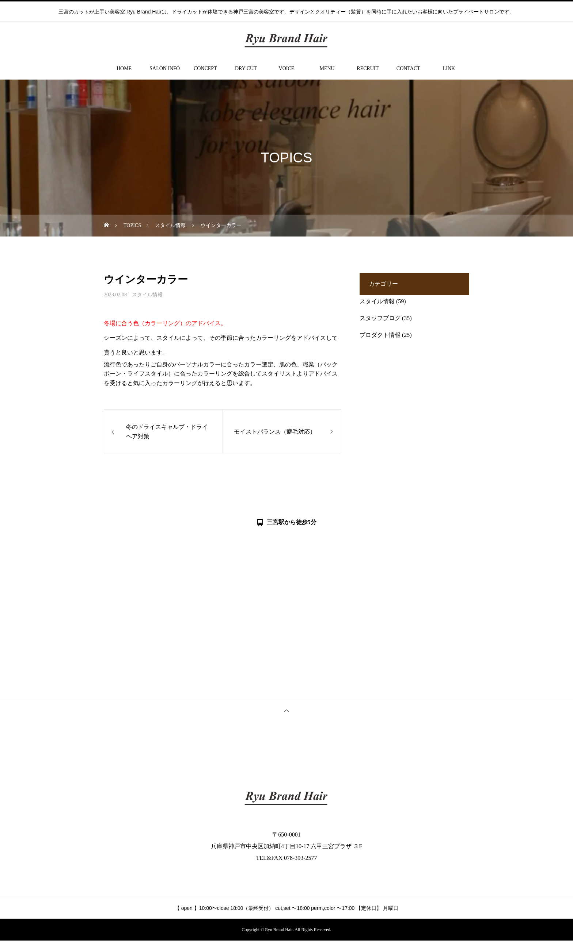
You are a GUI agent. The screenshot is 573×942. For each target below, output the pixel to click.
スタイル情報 (147, 294)
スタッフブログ (380, 318)
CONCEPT (205, 68)
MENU (326, 68)
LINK (449, 68)
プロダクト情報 (380, 335)
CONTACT (408, 68)
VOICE (287, 68)
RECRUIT (368, 68)
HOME (124, 68)
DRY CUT (246, 68)
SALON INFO (164, 68)
